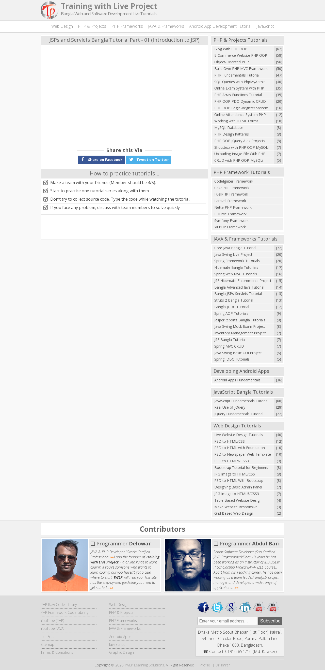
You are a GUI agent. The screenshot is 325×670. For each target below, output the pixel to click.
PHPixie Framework (230, 214)
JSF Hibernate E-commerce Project (242, 280)
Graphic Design (121, 652)
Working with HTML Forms (236, 120)
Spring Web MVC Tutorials (235, 274)
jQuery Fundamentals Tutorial (238, 413)
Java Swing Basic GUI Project (238, 352)
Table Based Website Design (238, 500)
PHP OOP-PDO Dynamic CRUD (240, 101)
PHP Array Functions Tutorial (238, 94)
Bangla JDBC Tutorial (231, 306)
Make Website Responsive (235, 506)
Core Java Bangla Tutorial (235, 247)
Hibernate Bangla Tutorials (236, 267)
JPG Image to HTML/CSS (234, 474)
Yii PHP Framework (230, 227)
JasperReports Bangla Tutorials (239, 320)
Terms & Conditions (57, 652)
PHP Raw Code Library (59, 604)
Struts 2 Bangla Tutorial (233, 300)
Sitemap (47, 644)
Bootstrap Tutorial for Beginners (241, 467)
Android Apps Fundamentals (237, 380)
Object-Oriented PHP (231, 61)
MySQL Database (228, 127)
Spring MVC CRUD (229, 346)
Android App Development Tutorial (220, 26)
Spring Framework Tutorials (237, 260)
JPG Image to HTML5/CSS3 (236, 493)
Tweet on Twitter (148, 159)
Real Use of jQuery (229, 407)
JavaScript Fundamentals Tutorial (241, 400)
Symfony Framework (231, 220)
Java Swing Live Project (233, 254)
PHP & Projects (92, 26)
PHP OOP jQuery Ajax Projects (239, 140)
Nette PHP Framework (233, 207)
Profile (205, 665)
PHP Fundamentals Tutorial (236, 75)
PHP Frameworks (127, 26)
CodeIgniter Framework (233, 181)
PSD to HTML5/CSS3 (231, 460)
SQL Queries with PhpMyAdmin (240, 81)
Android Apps (120, 636)
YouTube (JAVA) (52, 628)
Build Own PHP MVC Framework (241, 68)
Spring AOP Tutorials (231, 313)
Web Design (62, 26)
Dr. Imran (223, 665)
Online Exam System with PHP (239, 88)
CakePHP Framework (231, 187)
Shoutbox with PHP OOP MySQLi (241, 147)
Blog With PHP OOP (230, 49)
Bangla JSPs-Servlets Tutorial (238, 293)
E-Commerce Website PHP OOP (240, 55)
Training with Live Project (109, 6)
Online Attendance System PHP (240, 114)
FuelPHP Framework (231, 194)
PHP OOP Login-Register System (241, 108)
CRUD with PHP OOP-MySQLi (238, 160)
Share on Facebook (101, 159)
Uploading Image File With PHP (239, 153)
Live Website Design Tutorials (238, 434)
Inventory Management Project (240, 333)
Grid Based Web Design (233, 513)
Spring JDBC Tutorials (232, 359)
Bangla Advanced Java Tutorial (239, 287)
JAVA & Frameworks (166, 26)
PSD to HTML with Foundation (239, 447)
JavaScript (265, 26)
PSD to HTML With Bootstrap (238, 480)
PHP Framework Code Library (64, 612)
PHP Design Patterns (231, 134)
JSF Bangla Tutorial (230, 339)
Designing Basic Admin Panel (238, 487)
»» (112, 557)
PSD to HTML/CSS (229, 441)
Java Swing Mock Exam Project (239, 326)
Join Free (48, 636)
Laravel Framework (230, 200)
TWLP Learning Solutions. (144, 665)
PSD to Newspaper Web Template (242, 454)
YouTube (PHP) (52, 620)
